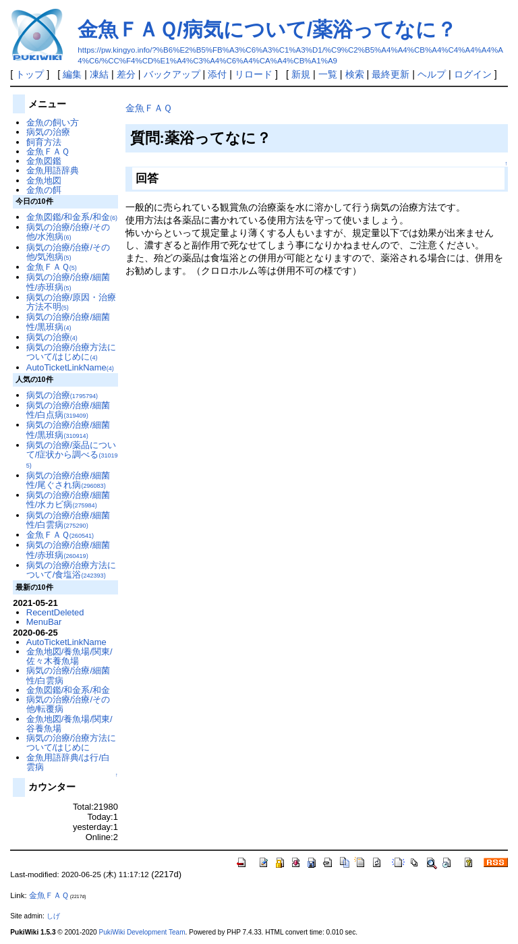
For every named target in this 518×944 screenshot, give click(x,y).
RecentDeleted (55, 612)
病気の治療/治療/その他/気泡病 (68, 252)
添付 (217, 74)
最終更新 (390, 74)
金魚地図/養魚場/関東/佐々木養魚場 (69, 656)
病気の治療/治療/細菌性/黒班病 (68, 321)
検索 (354, 74)
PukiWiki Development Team (142, 932)
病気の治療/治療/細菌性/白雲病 (68, 520)
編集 (72, 74)
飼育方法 (43, 142)
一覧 (327, 74)
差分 (126, 74)
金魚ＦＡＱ (148, 108)
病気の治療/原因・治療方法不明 (71, 302)
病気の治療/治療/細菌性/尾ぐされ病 (68, 480)
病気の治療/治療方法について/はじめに (71, 352)
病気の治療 (48, 132)
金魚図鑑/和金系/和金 (71, 217)
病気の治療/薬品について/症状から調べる (72, 455)
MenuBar (44, 622)
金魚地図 (43, 180)
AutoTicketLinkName (70, 367)
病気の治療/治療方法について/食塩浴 (71, 570)
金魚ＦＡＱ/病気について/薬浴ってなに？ (267, 29)
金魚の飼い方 (52, 122)
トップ (30, 74)
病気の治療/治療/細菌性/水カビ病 (68, 499)
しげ (53, 916)
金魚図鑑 (43, 161)
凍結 (99, 74)
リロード (253, 74)
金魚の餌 (43, 190)
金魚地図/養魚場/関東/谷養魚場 (69, 723)
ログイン (473, 74)
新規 (300, 74)
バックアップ (172, 74)
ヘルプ (432, 74)
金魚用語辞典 (52, 170)
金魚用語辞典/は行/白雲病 (68, 762)
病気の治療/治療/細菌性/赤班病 (68, 281)
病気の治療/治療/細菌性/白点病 (68, 410)
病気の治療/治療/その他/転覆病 (68, 704)
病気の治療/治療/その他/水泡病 (68, 232)
